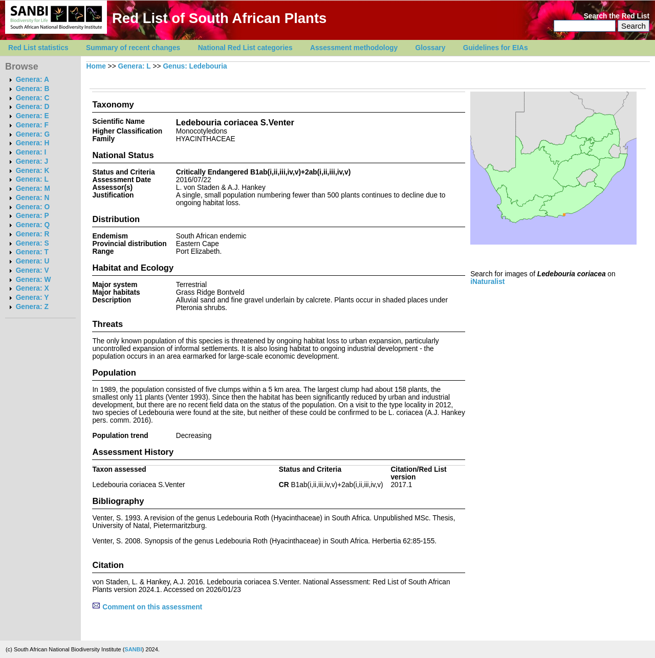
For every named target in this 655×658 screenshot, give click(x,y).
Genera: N (33, 198)
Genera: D (33, 107)
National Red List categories (245, 48)
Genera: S (32, 243)
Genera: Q (33, 225)
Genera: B (33, 89)
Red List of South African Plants (219, 18)
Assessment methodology (354, 48)
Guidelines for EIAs (495, 48)
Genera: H (33, 143)
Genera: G (33, 134)
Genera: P (32, 216)
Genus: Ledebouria (195, 66)
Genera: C (33, 98)
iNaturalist (487, 282)
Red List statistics (38, 48)
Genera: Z (32, 307)
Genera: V (32, 270)
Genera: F (32, 125)
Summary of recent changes (133, 48)
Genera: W (33, 279)
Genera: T (32, 252)
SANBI (133, 649)
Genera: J (32, 161)
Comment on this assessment (147, 607)
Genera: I (31, 152)
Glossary (431, 48)
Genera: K (33, 170)
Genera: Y (32, 297)
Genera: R (33, 234)
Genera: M (33, 188)
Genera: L (32, 179)
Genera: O (33, 207)
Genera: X (32, 288)
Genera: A (32, 79)
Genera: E (32, 116)
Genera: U (33, 261)
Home (96, 66)
